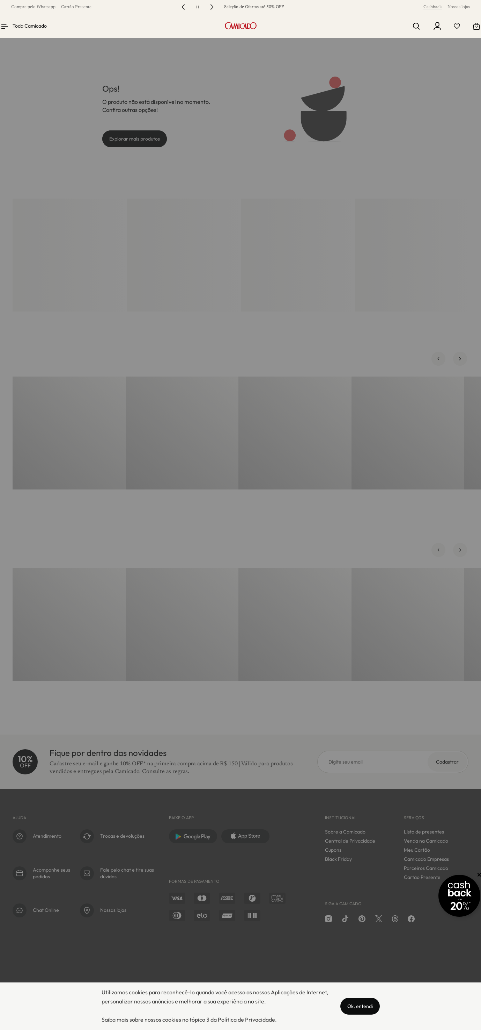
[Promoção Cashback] (446, 896)
